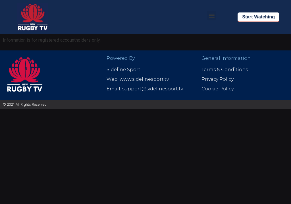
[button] (211, 15)
